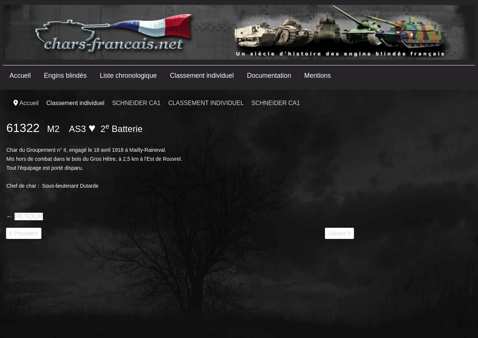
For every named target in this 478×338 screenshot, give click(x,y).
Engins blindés (65, 75)
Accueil (20, 75)
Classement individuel (202, 75)
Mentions (317, 75)
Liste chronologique (128, 75)
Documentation (269, 75)
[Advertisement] (416, 214)
